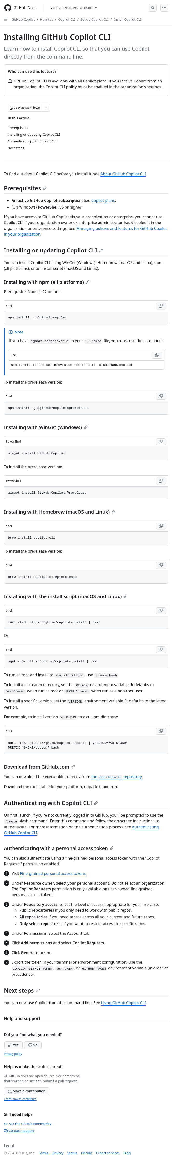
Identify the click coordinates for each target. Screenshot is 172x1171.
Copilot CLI (66, 19)
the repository (116, 776)
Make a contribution (26, 1091)
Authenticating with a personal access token (59, 848)
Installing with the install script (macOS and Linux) (65, 596)
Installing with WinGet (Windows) (46, 427)
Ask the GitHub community (27, 1123)
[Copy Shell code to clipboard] (161, 306)
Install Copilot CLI (127, 19)
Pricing (86, 1153)
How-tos (46, 19)
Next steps (22, 990)
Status (72, 1153)
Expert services (108, 1153)
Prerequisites (25, 188)
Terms (43, 1153)
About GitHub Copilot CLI (123, 173)
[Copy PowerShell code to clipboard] (161, 441)
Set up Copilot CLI (94, 19)
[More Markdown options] (46, 108)
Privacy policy (13, 1054)
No (33, 1045)
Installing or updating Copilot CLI (53, 250)
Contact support (19, 1130)
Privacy (58, 1153)
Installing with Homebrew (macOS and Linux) (59, 511)
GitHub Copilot (23, 19)
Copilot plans (103, 200)
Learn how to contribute (20, 1099)
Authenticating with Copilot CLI (51, 803)
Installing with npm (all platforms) (47, 282)
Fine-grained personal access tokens (53, 873)
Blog (127, 1153)
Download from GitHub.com (39, 767)
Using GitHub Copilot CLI (123, 1002)
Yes (13, 1045)
